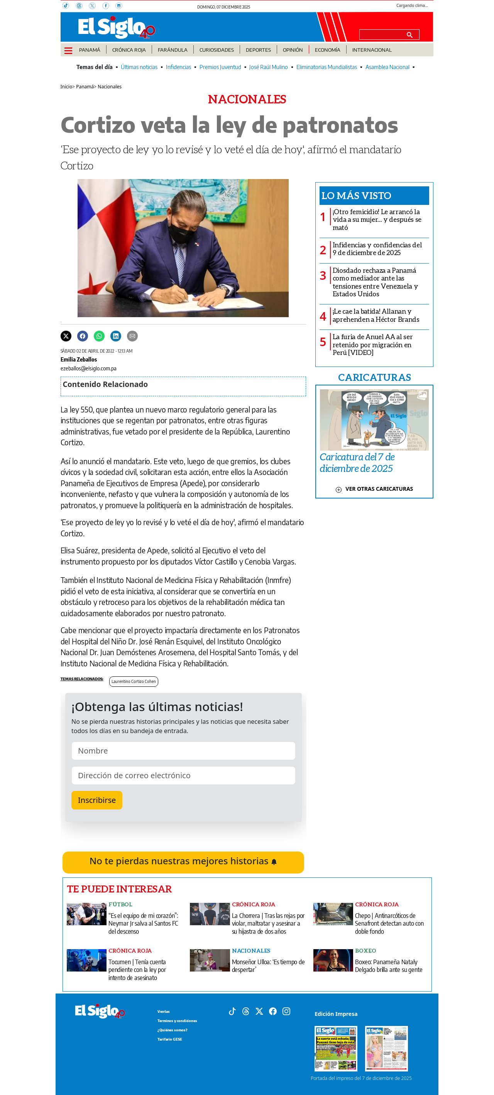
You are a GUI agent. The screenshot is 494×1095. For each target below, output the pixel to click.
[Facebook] (108, 6)
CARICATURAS (374, 377)
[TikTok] (69, 6)
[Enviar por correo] (132, 335)
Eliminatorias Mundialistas (326, 67)
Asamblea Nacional (387, 67)
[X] (95, 6)
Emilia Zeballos (79, 359)
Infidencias (178, 67)
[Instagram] (121, 6)
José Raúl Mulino (268, 67)
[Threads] (82, 6)
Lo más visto (356, 195)
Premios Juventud (220, 67)
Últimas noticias (139, 67)
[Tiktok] (232, 1010)
